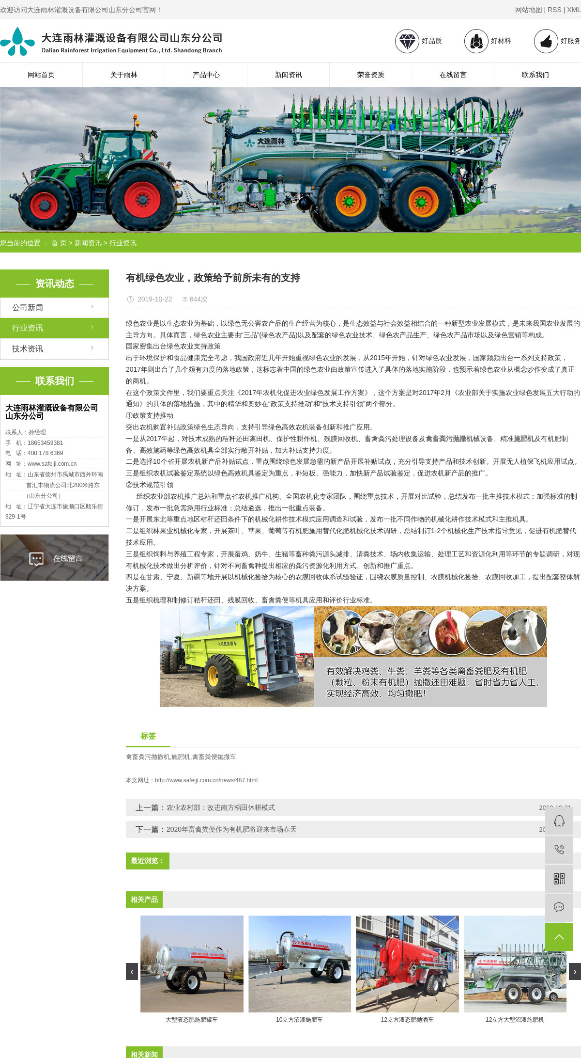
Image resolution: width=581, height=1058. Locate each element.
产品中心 (206, 75)
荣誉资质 (370, 75)
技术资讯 (27, 349)
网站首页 (41, 75)
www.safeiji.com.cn (52, 463)
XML (574, 10)
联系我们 (535, 75)
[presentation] (132, 971)
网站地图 (528, 10)
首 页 (59, 243)
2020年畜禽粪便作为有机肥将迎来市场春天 (232, 829)
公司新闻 (27, 307)
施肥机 (180, 756)
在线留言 (453, 75)
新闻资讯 (288, 75)
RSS (555, 10)
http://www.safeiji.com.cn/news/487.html (206, 780)
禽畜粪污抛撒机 (148, 756)
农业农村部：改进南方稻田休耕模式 (221, 807)
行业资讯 (123, 243)
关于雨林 (124, 75)
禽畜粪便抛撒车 (214, 756)
